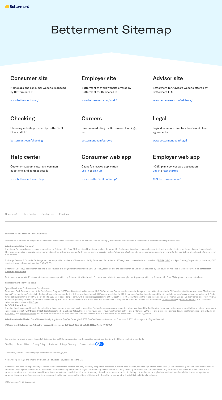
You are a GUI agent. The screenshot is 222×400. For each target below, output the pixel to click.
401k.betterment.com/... (167, 178)
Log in (85, 170)
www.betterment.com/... (25, 100)
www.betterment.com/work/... (100, 100)
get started (171, 170)
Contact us (47, 214)
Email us (64, 214)
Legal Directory (69, 344)
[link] (39, 94)
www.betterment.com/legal (170, 140)
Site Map (9, 344)
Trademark (54, 344)
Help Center (29, 214)
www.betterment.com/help (27, 178)
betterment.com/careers (97, 140)
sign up (97, 170)
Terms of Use (23, 344)
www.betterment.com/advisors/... (173, 100)
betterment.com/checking (26, 140)
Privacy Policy (39, 344)
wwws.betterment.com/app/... (100, 178)
